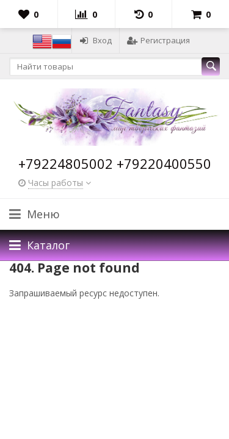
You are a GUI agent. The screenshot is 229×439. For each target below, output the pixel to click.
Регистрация (158, 40)
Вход (95, 40)
